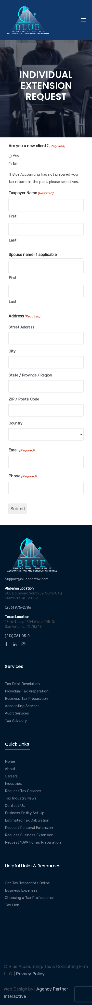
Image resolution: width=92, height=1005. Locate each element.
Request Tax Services (23, 791)
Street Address (21, 327)
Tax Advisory (16, 720)
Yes (16, 156)
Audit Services (17, 713)
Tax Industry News (21, 798)
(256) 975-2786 (18, 607)
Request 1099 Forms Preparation (33, 842)
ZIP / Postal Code (24, 399)
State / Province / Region (30, 375)
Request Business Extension (29, 835)
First (12, 216)
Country (15, 423)
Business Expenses (21, 890)
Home (10, 761)
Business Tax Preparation (26, 698)
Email (22, 450)
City (12, 351)
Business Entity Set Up (24, 813)
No (15, 164)
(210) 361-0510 (17, 636)
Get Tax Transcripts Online (27, 883)
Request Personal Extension (29, 827)
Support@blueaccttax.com (27, 579)
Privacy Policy (30, 974)
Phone (23, 476)
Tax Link (12, 905)
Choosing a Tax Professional (29, 898)
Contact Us (15, 805)
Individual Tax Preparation (27, 691)
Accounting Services (22, 706)
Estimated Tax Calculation (27, 820)
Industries (13, 783)
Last (12, 240)
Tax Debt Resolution (22, 684)
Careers (11, 776)
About (10, 769)
